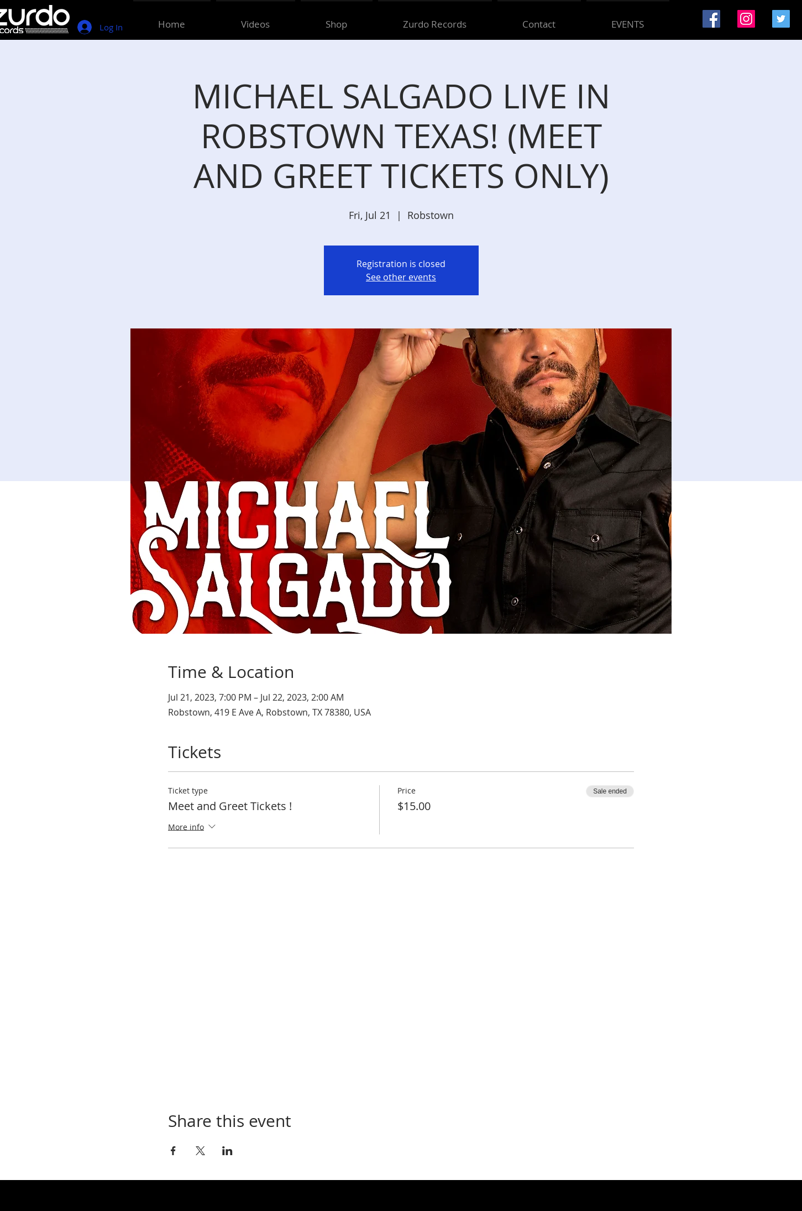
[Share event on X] (200, 1150)
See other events (401, 277)
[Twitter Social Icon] (781, 19)
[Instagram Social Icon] (746, 19)
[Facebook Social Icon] (711, 19)
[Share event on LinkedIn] (227, 1150)
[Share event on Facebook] (173, 1150)
